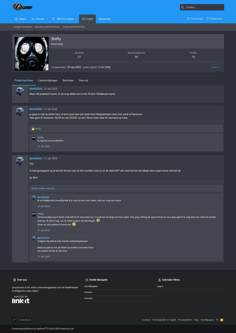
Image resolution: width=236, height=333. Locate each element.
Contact (88, 298)
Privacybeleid (185, 319)
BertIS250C (36, 88)
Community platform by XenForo (43, 328)
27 (79, 57)
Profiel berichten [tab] (24, 80)
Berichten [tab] (68, 80)
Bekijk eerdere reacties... (44, 188)
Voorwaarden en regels (164, 319)
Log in (160, 286)
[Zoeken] (202, 7)
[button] (47, 19)
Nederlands (25, 319)
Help (196, 319)
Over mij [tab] (83, 80)
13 (193, 57)
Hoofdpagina (91, 286)
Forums (88, 292)
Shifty (41, 137)
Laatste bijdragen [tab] (48, 80)
